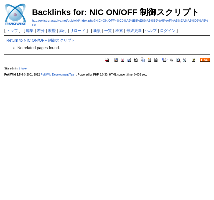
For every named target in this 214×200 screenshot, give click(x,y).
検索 (119, 30)
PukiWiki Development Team (58, 74)
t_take (23, 68)
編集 (30, 30)
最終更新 (134, 30)
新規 (97, 30)
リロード (77, 30)
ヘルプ (151, 30)
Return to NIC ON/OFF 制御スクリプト (40, 40)
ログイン (167, 30)
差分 (41, 30)
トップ (12, 30)
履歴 (52, 30)
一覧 (108, 30)
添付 (63, 30)
